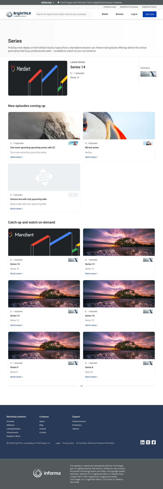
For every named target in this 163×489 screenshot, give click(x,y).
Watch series (16, 157)
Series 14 (77, 67)
